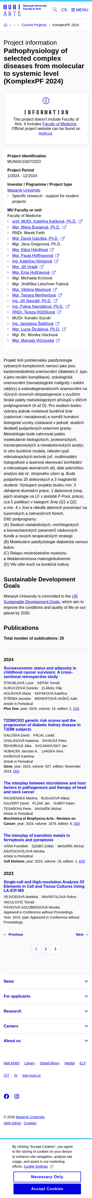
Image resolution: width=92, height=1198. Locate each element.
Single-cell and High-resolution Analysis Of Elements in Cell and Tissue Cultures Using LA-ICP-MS (44, 886)
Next (82, 934)
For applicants (17, 996)
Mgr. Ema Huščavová (34, 272)
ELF (83, 1063)
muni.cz (45, 133)
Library (30, 1063)
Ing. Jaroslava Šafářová (36, 324)
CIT (6, 1075)
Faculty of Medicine (59, 124)
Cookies (30, 1123)
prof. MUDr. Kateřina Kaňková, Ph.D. (47, 221)
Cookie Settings (38, 1171)
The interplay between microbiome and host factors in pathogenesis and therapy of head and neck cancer (45, 787)
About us (12, 1041)
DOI (76, 709)
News (9, 981)
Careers (11, 1026)
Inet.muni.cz (31, 1075)
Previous (13, 934)
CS (64, 10)
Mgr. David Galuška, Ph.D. (38, 238)
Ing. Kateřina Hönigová (35, 261)
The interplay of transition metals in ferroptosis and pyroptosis (37, 837)
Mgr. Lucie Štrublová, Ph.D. (39, 329)
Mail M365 (12, 1063)
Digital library (50, 1063)
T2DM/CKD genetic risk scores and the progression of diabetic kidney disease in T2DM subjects (42, 724)
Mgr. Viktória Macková (34, 290)
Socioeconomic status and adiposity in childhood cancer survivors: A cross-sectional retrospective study (40, 672)
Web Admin (12, 1123)
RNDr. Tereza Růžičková (36, 312)
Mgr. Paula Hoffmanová (35, 255)
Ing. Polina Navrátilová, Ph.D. (41, 306)
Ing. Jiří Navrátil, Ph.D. (35, 301)
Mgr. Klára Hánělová (33, 250)
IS (15, 1075)
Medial (70, 1063)
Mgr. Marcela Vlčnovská (36, 340)
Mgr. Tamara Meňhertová (37, 295)
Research (12, 1011)
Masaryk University (23, 190)
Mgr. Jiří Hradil (28, 267)
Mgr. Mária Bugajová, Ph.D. (39, 227)
